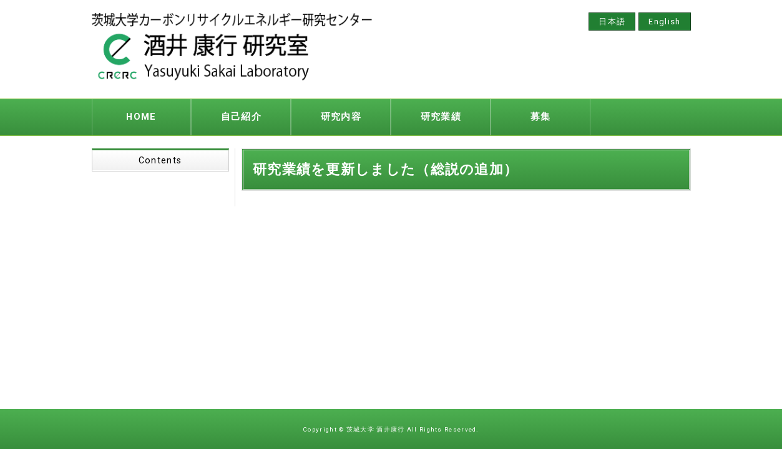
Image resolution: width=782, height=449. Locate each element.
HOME (141, 115)
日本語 (612, 21)
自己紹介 (241, 115)
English (664, 21)
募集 (541, 115)
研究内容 (341, 115)
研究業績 (441, 115)
